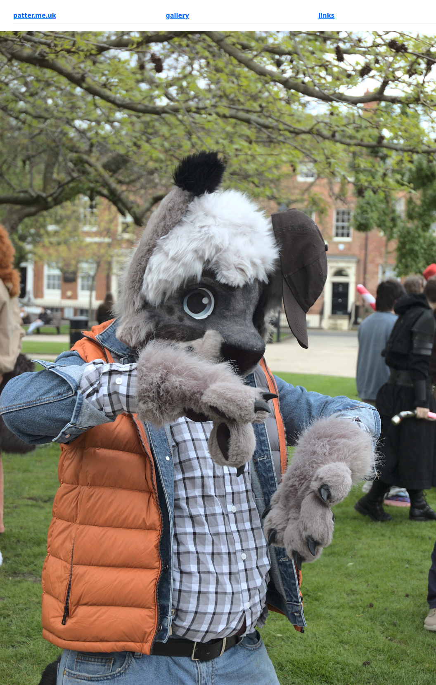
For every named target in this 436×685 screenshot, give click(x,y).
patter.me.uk (34, 15)
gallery (177, 15)
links (326, 15)
